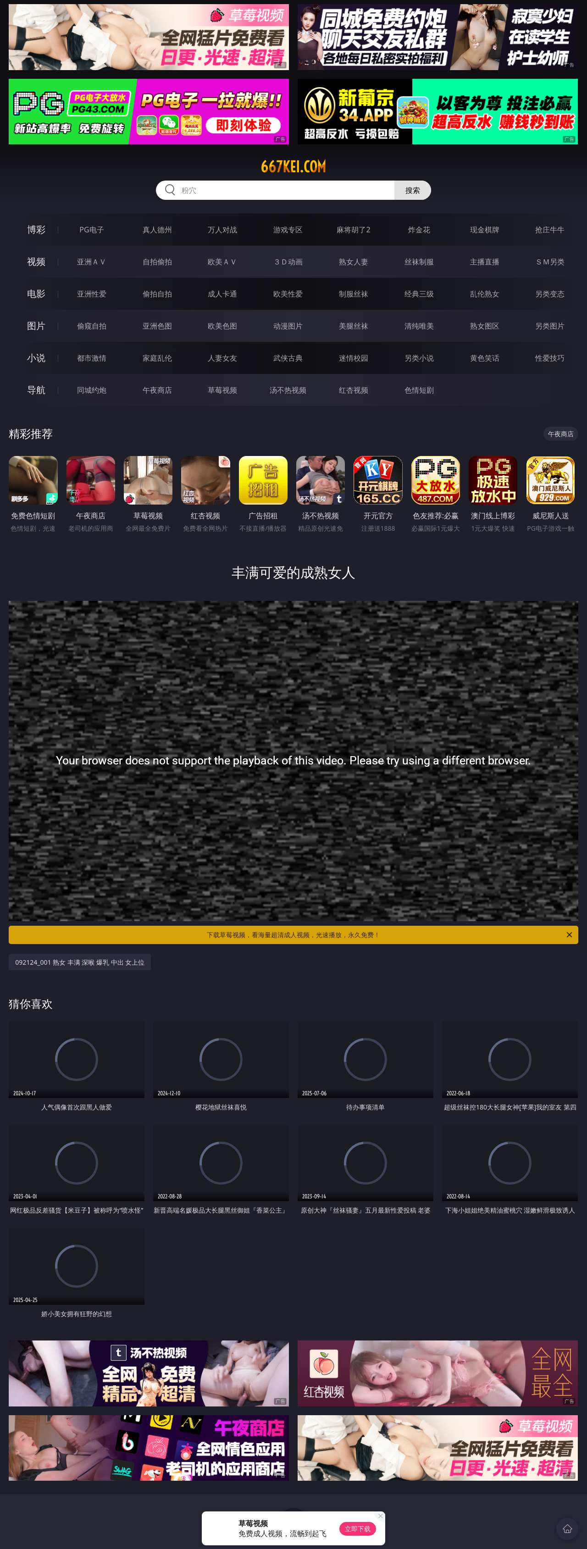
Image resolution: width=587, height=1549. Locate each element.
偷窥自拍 (91, 326)
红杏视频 (353, 390)
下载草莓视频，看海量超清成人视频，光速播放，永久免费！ (390, 934)
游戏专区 (288, 230)
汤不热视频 (288, 390)
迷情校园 (353, 358)
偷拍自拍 (157, 294)
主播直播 (484, 262)
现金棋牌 (484, 230)
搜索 (412, 190)
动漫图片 (288, 326)
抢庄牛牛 (550, 230)
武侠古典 (288, 358)
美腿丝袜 (353, 326)
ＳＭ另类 (550, 262)
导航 (36, 390)
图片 (36, 325)
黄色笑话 (484, 358)
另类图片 (550, 326)
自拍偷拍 (157, 262)
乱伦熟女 (484, 294)
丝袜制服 (419, 262)
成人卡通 (222, 294)
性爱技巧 (550, 358)
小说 (36, 358)
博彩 (36, 229)
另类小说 (419, 358)
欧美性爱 (288, 294)
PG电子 (91, 230)
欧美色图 (222, 326)
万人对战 (222, 230)
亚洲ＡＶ (91, 262)
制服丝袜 (353, 294)
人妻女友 (222, 358)
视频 (36, 261)
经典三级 (419, 294)
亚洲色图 (157, 326)
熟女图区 (484, 326)
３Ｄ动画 (288, 262)
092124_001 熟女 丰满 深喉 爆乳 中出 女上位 (79, 962)
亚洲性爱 (91, 294)
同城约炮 (91, 390)
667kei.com (293, 167)
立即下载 (358, 1528)
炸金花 (419, 230)
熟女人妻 (353, 262)
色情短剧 (419, 390)
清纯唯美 (419, 326)
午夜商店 (157, 390)
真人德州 (157, 230)
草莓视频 (222, 390)
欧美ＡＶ (222, 262)
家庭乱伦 (157, 358)
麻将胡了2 (353, 230)
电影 (36, 293)
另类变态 (550, 294)
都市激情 (91, 358)
